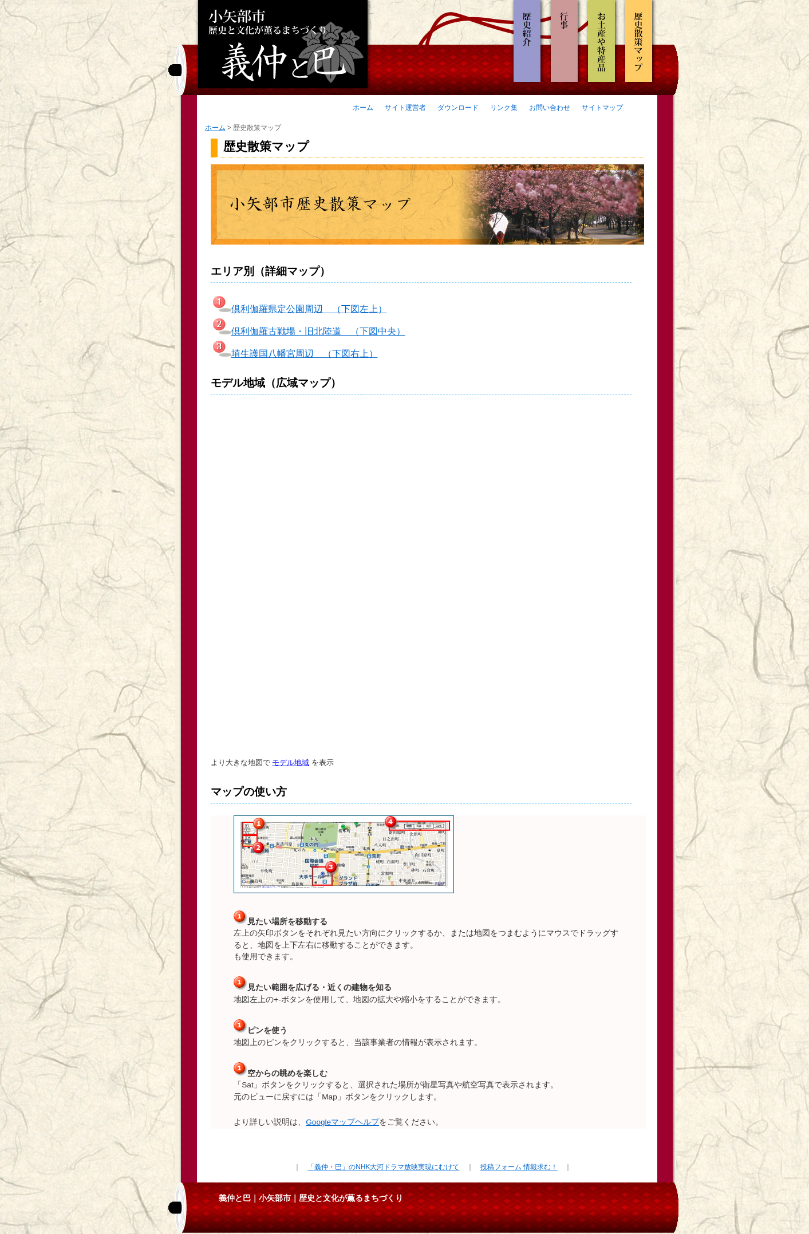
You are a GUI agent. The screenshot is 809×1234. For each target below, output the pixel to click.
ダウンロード (458, 108)
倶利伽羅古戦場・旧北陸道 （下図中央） (308, 331)
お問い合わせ (549, 108)
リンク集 (504, 108)
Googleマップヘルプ (342, 1122)
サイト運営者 (405, 108)
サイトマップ (602, 108)
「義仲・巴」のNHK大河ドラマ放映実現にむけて (383, 1167)
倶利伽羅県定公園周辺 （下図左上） (299, 309)
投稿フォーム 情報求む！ (519, 1167)
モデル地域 (290, 762)
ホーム (363, 108)
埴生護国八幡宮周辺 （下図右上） (294, 353)
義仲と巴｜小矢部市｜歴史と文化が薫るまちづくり (311, 1198)
